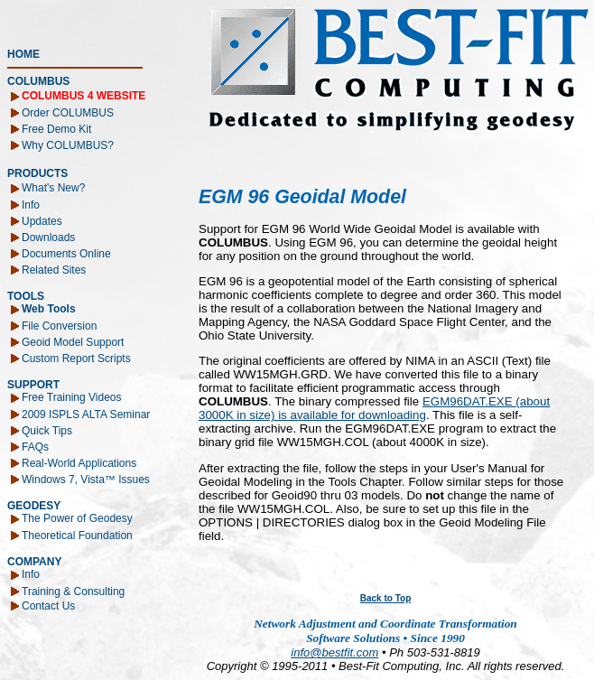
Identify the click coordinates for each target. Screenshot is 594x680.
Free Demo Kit (56, 128)
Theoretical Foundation (77, 534)
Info (31, 204)
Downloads (48, 236)
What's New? (53, 188)
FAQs (35, 446)
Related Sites (54, 269)
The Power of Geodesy (77, 518)
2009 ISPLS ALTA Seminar (86, 413)
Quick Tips (47, 430)
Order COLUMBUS (68, 112)
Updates (42, 220)
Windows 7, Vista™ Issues (86, 478)
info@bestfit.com (334, 652)
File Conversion (59, 325)
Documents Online (66, 253)
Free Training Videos (72, 397)
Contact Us (48, 605)
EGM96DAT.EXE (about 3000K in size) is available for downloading (374, 408)
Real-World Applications (79, 462)
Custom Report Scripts (76, 357)
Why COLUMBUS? (68, 144)
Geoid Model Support (73, 341)
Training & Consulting (73, 590)
